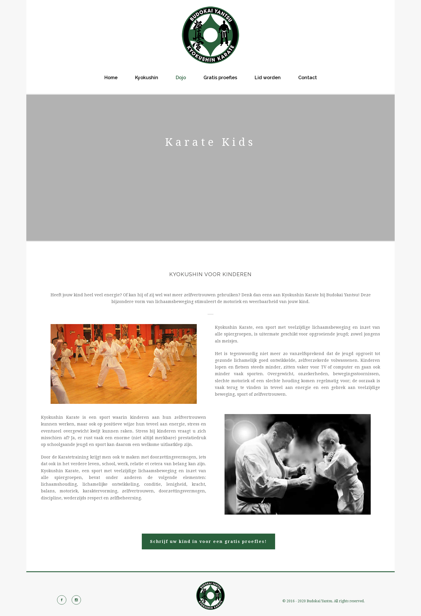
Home (111, 77)
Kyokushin (146, 77)
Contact (307, 77)
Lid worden (268, 77)
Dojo (181, 77)
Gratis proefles (220, 77)
